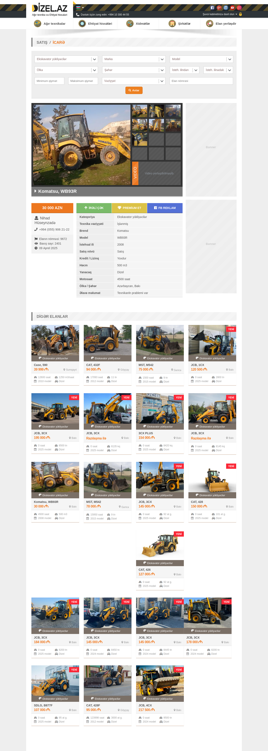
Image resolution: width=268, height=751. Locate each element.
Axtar (135, 90)
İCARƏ (59, 42)
